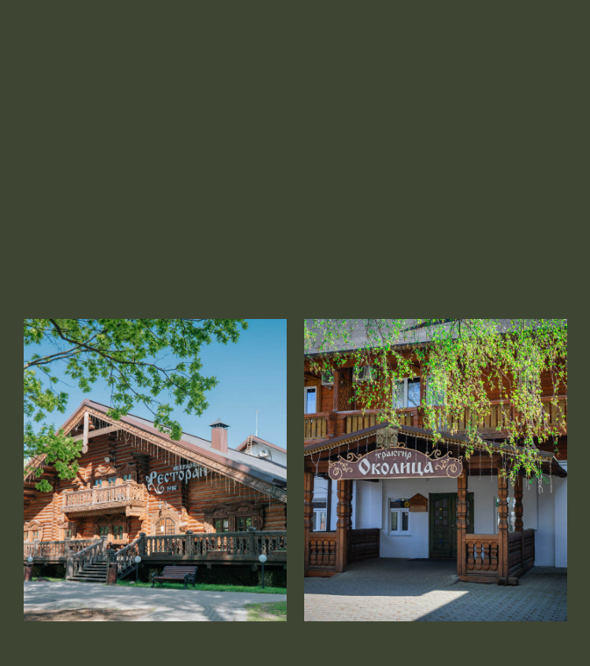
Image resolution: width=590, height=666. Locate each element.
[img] (435, 470)
